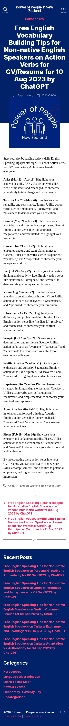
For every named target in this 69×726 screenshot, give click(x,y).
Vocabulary (54, 485)
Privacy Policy (32, 716)
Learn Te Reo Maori (17, 682)
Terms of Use (13, 716)
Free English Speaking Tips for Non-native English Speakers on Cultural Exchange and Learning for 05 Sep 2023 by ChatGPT (34, 626)
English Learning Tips (33, 485)
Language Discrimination (21, 676)
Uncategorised (14, 697)
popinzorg (27, 95)
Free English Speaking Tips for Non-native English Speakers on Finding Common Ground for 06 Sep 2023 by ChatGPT (34, 609)
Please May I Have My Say (22, 692)
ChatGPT (13, 485)
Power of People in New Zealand (34, 9)
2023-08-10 (48, 95)
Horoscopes (34, 19)
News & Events (14, 687)
